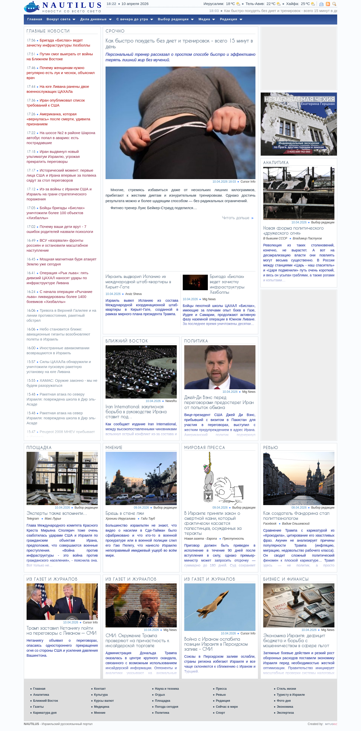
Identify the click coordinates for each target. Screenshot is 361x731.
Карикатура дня (44, 712)
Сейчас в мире (227, 706)
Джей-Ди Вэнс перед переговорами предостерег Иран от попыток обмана (219, 402)
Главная (39, 688)
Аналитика (41, 694)
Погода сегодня (166, 706)
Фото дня (284, 700)
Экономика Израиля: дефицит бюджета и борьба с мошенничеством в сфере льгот (296, 640)
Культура (101, 694)
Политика (162, 712)
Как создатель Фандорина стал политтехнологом (296, 516)
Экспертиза (285, 712)
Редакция (223, 700)
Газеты (38, 706)
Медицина (101, 706)
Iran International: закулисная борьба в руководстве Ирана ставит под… (136, 411)
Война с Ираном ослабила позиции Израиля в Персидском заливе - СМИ (215, 643)
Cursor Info (248, 181)
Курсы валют (104, 700)
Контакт (100, 688)
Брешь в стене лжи (125, 513)
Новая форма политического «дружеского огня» (293, 230)
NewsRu (171, 401)
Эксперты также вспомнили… (57, 513)
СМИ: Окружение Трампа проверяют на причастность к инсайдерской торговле (137, 640)
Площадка (162, 700)
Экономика (285, 706)
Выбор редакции (322, 222)
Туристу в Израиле (291, 694)
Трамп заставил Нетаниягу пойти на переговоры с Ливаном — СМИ (61, 630)
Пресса (221, 688)
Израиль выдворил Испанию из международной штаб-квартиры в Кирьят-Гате (138, 281)
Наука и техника (167, 688)
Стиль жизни (286, 688)
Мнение (99, 712)
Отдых (160, 694)
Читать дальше (235, 217)
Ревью (221, 694)
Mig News (209, 299)
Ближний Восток (45, 700)
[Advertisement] (298, 58)
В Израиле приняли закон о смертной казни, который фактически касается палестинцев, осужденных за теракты (212, 523)
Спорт (220, 712)
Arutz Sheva (133, 294)
